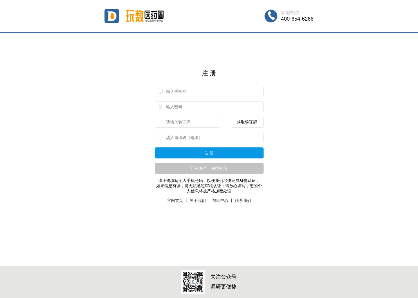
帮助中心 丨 (223, 200)
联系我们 (243, 200)
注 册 (209, 153)
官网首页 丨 (177, 200)
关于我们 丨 (200, 200)
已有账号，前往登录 (209, 168)
